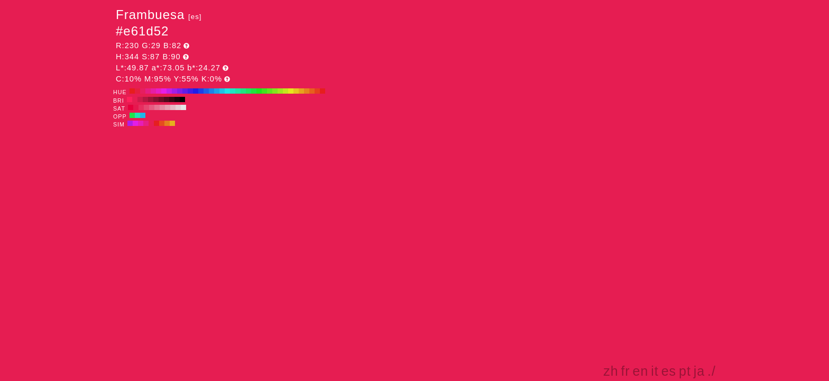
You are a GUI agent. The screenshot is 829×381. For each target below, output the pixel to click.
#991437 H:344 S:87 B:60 (150, 99)
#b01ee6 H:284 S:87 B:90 (130, 123)
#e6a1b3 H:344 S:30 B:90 (167, 107)
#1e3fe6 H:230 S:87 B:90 (201, 91)
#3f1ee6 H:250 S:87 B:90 (190, 91)
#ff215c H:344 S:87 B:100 (129, 99)
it (655, 371)
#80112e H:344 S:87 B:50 (156, 99)
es (668, 371)
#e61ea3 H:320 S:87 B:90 (153, 91)
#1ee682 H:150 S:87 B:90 (243, 91)
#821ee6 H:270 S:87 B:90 (179, 91)
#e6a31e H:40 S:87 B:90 (301, 91)
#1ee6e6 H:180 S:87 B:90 (227, 91)
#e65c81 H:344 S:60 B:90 (151, 107)
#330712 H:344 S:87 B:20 (171, 99)
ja (699, 371)
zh (610, 371)
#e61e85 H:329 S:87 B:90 (146, 123)
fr (625, 371)
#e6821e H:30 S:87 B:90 (306, 91)
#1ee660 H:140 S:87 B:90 (248, 91)
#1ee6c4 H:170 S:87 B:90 (232, 91)
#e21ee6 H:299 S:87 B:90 (135, 123)
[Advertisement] (627, 282)
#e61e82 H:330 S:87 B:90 (148, 91)
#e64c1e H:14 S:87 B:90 (161, 123)
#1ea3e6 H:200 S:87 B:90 (216, 91)
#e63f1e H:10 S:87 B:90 (317, 91)
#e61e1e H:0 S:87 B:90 (322, 91)
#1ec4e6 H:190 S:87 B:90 (222, 91)
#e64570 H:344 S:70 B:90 (146, 107)
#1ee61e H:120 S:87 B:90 (259, 91)
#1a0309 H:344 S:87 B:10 (177, 99)
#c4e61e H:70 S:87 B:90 (285, 91)
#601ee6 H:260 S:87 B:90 (185, 91)
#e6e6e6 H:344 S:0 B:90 (183, 107)
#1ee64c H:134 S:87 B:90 (132, 115)
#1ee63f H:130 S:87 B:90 (253, 91)
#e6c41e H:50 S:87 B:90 (296, 91)
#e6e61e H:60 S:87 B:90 (290, 91)
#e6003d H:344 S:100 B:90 (130, 107)
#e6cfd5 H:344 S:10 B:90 (178, 107)
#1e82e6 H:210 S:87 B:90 (211, 91)
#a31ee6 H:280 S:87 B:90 (174, 91)
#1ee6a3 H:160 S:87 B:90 (238, 91)
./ (711, 371)
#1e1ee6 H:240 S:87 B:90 (195, 91)
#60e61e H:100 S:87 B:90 (269, 91)
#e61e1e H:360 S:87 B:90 (132, 91)
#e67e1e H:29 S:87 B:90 (167, 123)
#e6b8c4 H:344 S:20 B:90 (173, 107)
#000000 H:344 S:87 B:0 (182, 99)
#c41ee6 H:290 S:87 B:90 (169, 91)
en (641, 371)
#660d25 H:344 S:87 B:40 (161, 99)
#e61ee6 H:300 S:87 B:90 (164, 91)
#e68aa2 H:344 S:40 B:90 (162, 107)
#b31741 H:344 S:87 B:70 (145, 99)
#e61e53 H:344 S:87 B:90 (134, 99)
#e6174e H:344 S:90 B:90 (136, 107)
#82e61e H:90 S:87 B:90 (275, 91)
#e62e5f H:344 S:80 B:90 (141, 107)
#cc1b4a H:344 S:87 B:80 (140, 99)
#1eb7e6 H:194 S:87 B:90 (142, 115)
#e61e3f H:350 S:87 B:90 (137, 91)
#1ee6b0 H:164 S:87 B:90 (137, 115)
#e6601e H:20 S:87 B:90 (312, 91)
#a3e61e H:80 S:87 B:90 (280, 91)
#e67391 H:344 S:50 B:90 (157, 107)
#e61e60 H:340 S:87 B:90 (142, 91)
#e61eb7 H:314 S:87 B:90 (140, 123)
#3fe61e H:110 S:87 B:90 (264, 91)
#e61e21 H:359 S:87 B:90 (156, 123)
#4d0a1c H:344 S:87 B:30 (166, 99)
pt (685, 371)
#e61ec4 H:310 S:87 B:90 (158, 91)
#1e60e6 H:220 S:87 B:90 (206, 91)
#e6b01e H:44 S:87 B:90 (172, 123)
